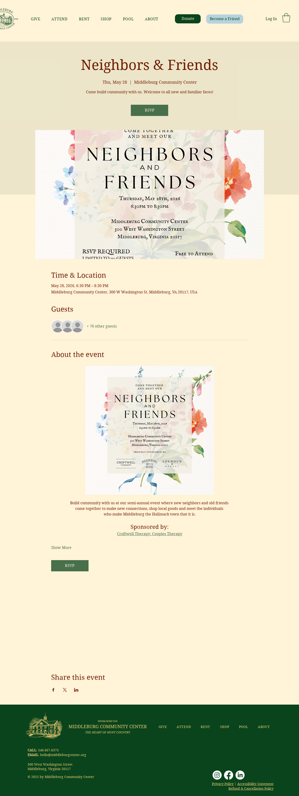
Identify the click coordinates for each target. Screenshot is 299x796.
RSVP (149, 110)
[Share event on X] (65, 690)
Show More (61, 547)
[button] (286, 17)
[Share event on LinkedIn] (76, 690)
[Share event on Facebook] (53, 690)
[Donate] (188, 18)
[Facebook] (228, 775)
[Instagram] (217, 775)
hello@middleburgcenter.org (63, 755)
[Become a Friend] (224, 19)
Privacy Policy (223, 784)
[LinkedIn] (240, 775)
